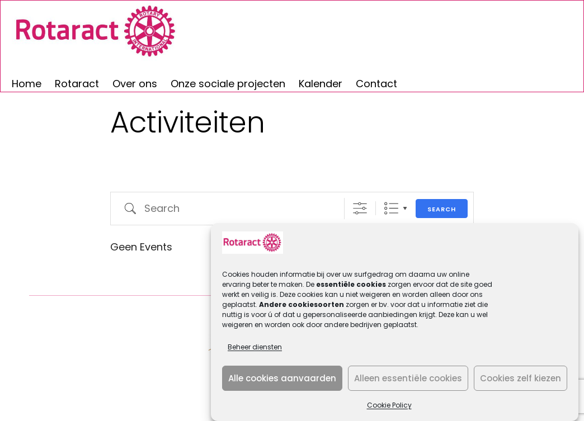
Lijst (391, 208)
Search (441, 209)
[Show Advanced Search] (360, 208)
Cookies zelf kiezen (520, 378)
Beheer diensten (255, 347)
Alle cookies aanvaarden (282, 378)
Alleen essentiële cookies (408, 378)
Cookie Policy (389, 405)
